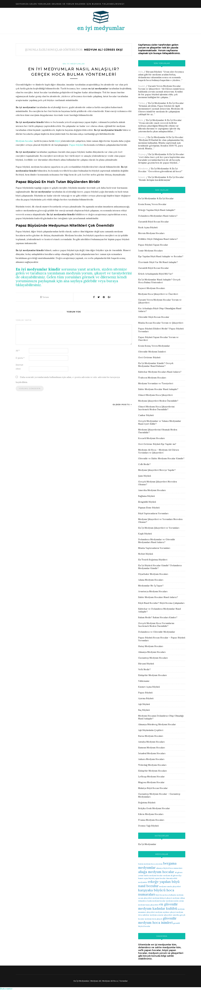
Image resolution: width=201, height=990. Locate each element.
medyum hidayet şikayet (162, 898)
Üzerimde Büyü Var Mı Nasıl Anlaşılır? (158, 262)
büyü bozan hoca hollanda (166, 895)
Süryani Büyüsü (154, 71)
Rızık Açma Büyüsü (148, 227)
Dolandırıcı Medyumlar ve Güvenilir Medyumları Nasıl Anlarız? (156, 541)
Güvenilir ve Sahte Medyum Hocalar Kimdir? (161, 458)
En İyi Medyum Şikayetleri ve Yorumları (158, 527)
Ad (18, 350)
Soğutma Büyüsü (146, 802)
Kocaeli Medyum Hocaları (151, 438)
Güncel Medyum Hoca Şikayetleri (155, 395)
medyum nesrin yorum (175, 901)
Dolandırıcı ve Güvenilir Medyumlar (156, 631)
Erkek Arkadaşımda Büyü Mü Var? (155, 273)
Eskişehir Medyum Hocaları (152, 675)
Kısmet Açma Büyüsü (149, 686)
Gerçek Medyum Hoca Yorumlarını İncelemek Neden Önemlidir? (156, 624)
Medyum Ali (95, 981)
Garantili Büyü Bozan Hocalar (153, 221)
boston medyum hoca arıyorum (150, 864)
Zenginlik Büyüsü (147, 501)
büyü (57, 141)
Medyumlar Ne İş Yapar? (150, 585)
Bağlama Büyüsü (146, 496)
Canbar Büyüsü (146, 415)
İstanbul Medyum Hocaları (151, 753)
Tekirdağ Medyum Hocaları (152, 765)
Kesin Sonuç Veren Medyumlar (154, 345)
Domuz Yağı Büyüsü (148, 825)
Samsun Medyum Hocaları (151, 747)
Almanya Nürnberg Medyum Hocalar (157, 724)
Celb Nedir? (144, 464)
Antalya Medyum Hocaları (151, 741)
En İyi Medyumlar (74, 64)
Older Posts (122, 404)
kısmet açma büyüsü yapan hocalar (152, 878)
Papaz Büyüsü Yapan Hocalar (153, 244)
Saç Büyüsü (144, 710)
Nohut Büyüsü (145, 553)
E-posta (20, 358)
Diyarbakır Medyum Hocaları (153, 574)
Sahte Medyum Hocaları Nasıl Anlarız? (158, 597)
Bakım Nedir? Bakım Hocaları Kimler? (157, 617)
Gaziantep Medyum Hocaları (153, 657)
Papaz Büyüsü (145, 692)
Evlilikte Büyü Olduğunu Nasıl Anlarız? (158, 239)
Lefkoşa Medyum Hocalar (151, 776)
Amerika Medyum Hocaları (152, 490)
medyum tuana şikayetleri (148, 905)
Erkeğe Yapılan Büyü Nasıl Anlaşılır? (156, 210)
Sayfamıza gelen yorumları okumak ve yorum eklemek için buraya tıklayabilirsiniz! (70, 4)
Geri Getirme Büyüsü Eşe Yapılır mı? (157, 444)
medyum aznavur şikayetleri (161, 915)
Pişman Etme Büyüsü (149, 507)
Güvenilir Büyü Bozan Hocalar (153, 317)
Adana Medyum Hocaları (150, 579)
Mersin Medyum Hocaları (151, 233)
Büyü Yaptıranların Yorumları (153, 513)
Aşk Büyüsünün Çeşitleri (150, 730)
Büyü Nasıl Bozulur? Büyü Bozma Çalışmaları (161, 603)
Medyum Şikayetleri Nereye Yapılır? (157, 470)
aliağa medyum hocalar (156, 872)
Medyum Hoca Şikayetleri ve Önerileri (158, 294)
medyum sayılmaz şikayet (165, 912)
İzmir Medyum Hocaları (150, 250)
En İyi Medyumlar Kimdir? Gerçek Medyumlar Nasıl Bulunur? (155, 364)
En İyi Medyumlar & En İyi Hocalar (166, 103)
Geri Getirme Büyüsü (149, 357)
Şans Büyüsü (144, 475)
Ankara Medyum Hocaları (151, 759)
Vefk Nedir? (144, 669)
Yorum (44, 297)
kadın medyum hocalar (156, 901)
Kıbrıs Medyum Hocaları (150, 814)
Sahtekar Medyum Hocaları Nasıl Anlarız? (159, 371)
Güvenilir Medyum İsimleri (152, 351)
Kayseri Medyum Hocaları (151, 288)
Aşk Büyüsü (144, 704)
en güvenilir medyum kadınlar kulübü (158, 906)
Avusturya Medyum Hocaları (152, 591)
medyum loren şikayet (153, 919)
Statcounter (6, 988)
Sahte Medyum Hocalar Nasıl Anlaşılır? (158, 389)
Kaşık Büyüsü (145, 533)
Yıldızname (143, 681)
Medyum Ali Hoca (110, 981)
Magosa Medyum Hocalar (151, 782)
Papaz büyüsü (76, 144)
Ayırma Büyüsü (145, 698)
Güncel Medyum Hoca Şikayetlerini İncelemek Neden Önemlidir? (156, 408)
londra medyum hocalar (153, 875)
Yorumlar (123, 981)
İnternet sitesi (19, 367)
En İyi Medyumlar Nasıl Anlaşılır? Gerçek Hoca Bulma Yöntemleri (159, 281)
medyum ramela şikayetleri (170, 886)
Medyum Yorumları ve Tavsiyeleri (155, 383)
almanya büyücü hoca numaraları (169, 868)
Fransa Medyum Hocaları (151, 820)
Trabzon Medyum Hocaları (152, 377)
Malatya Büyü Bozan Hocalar (153, 788)
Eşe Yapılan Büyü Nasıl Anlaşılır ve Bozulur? (160, 256)
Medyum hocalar (24, 141)
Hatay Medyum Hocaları (150, 646)
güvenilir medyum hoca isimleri (157, 920)
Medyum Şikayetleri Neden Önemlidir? (158, 400)
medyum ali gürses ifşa (172, 875)
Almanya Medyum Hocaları (152, 652)
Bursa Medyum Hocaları (150, 736)
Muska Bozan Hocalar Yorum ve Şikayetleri (160, 322)
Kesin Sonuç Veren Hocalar (152, 204)
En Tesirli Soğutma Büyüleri (152, 559)
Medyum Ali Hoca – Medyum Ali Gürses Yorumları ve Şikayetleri (158, 451)
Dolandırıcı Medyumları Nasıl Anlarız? (157, 215)
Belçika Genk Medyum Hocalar (154, 808)
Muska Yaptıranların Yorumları (154, 548)
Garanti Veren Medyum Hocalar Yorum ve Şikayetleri (159, 87)
